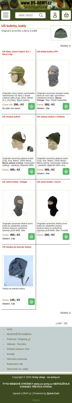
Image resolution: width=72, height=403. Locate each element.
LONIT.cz (26, 393)
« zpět (58, 323)
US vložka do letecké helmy (16, 247)
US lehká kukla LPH (47, 51)
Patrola (36, 400)
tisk (65, 323)
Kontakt (11, 354)
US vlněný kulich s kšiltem (51, 116)
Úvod (9, 329)
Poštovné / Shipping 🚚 (19, 339)
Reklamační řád (15, 364)
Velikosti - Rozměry (16, 344)
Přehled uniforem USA (18, 349)
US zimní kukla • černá (48, 181)
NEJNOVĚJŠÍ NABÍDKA (19, 334)
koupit (31, 106)
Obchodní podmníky (17, 359)
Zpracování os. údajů (17, 369)
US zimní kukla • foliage (14, 181)
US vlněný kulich (11, 116)
